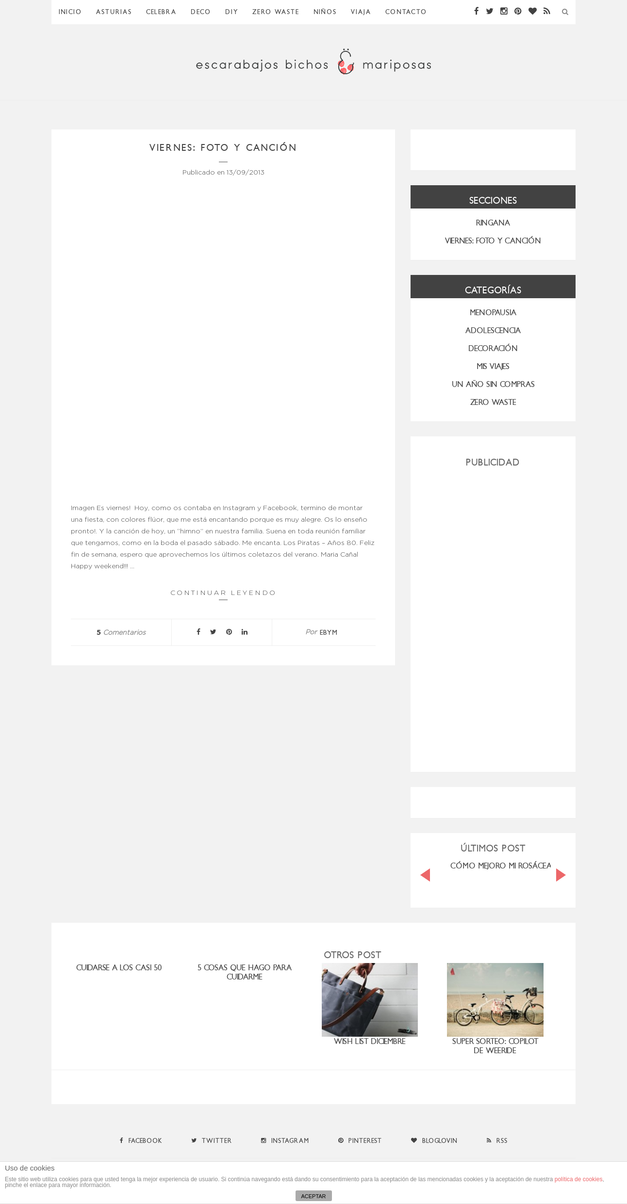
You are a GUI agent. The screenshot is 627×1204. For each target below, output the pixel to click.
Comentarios (121, 633)
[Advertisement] (493, 615)
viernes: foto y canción (223, 147)
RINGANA (493, 222)
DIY (231, 12)
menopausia (493, 312)
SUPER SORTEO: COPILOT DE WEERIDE (495, 1046)
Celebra (161, 12)
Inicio (70, 12)
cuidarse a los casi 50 (119, 967)
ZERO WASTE (275, 12)
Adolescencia (493, 330)
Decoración (493, 348)
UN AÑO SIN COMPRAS (493, 384)
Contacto (406, 12)
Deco (201, 12)
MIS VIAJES (493, 366)
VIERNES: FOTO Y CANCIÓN (493, 240)
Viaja (361, 12)
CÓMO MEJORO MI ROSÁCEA (501, 865)
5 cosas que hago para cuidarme (245, 972)
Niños (325, 12)
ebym (329, 632)
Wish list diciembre (370, 1041)
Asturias (114, 12)
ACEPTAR (313, 1196)
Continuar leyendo (223, 594)
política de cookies (579, 1179)
